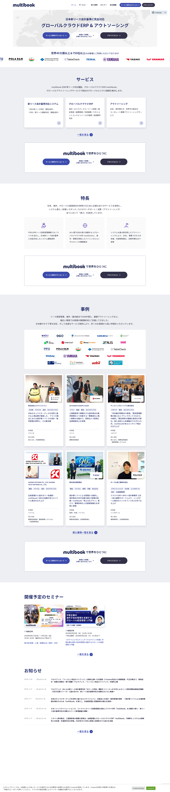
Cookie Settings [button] (138, 788)
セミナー (103, 5)
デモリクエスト (148, 5)
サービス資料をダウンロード (130, 5)
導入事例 (94, 5)
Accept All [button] (151, 788)
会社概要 (113, 5)
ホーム (73, 5)
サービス (82, 5)
